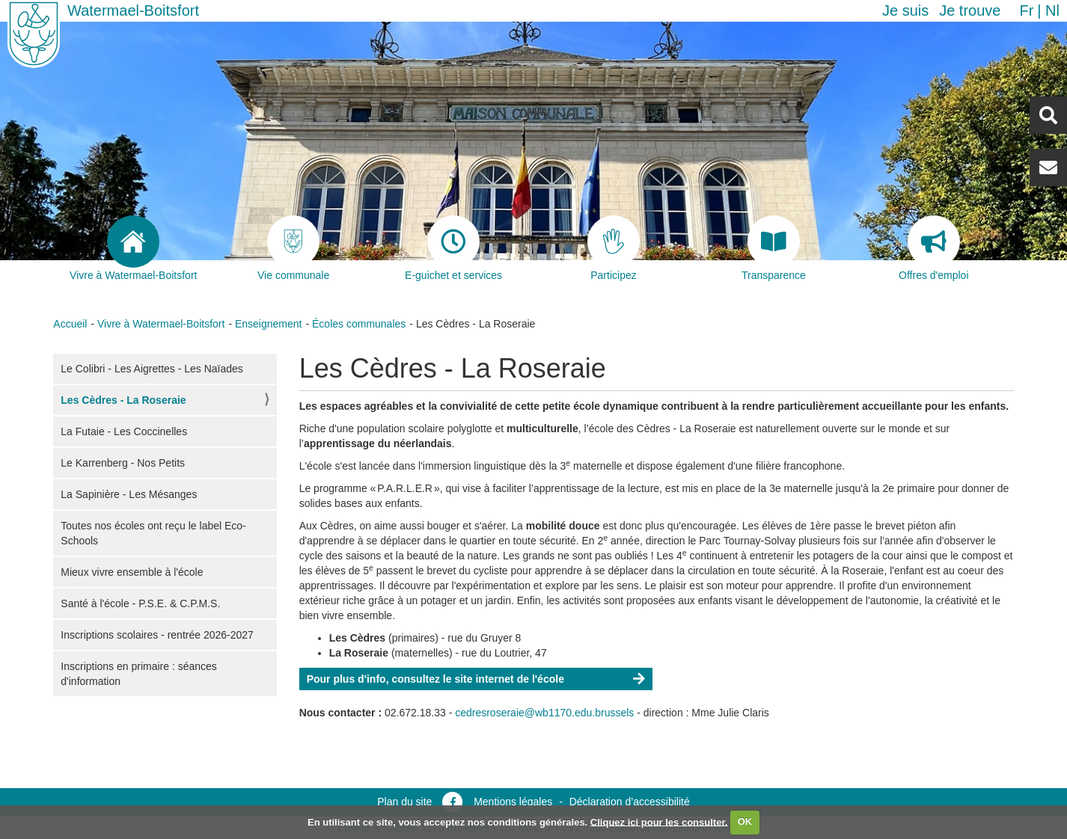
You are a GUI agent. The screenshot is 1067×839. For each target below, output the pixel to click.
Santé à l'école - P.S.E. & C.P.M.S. (140, 603)
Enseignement (268, 324)
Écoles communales (359, 324)
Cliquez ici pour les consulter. (659, 821)
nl (1052, 10)
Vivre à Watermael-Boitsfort (160, 324)
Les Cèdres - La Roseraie (123, 400)
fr (1026, 10)
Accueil (70, 324)
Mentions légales (513, 802)
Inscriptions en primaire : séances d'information (139, 673)
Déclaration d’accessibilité (629, 802)
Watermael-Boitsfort (133, 10)
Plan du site (404, 802)
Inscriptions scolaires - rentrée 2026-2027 (157, 635)
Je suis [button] (905, 10)
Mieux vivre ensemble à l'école (132, 572)
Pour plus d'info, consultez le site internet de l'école (435, 679)
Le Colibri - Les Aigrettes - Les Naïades (152, 369)
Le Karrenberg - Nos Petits (123, 463)
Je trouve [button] (969, 10)
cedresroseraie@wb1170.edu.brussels (544, 713)
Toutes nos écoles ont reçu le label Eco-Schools (153, 533)
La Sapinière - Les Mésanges (129, 494)
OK (745, 821)
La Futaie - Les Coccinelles (124, 431)
